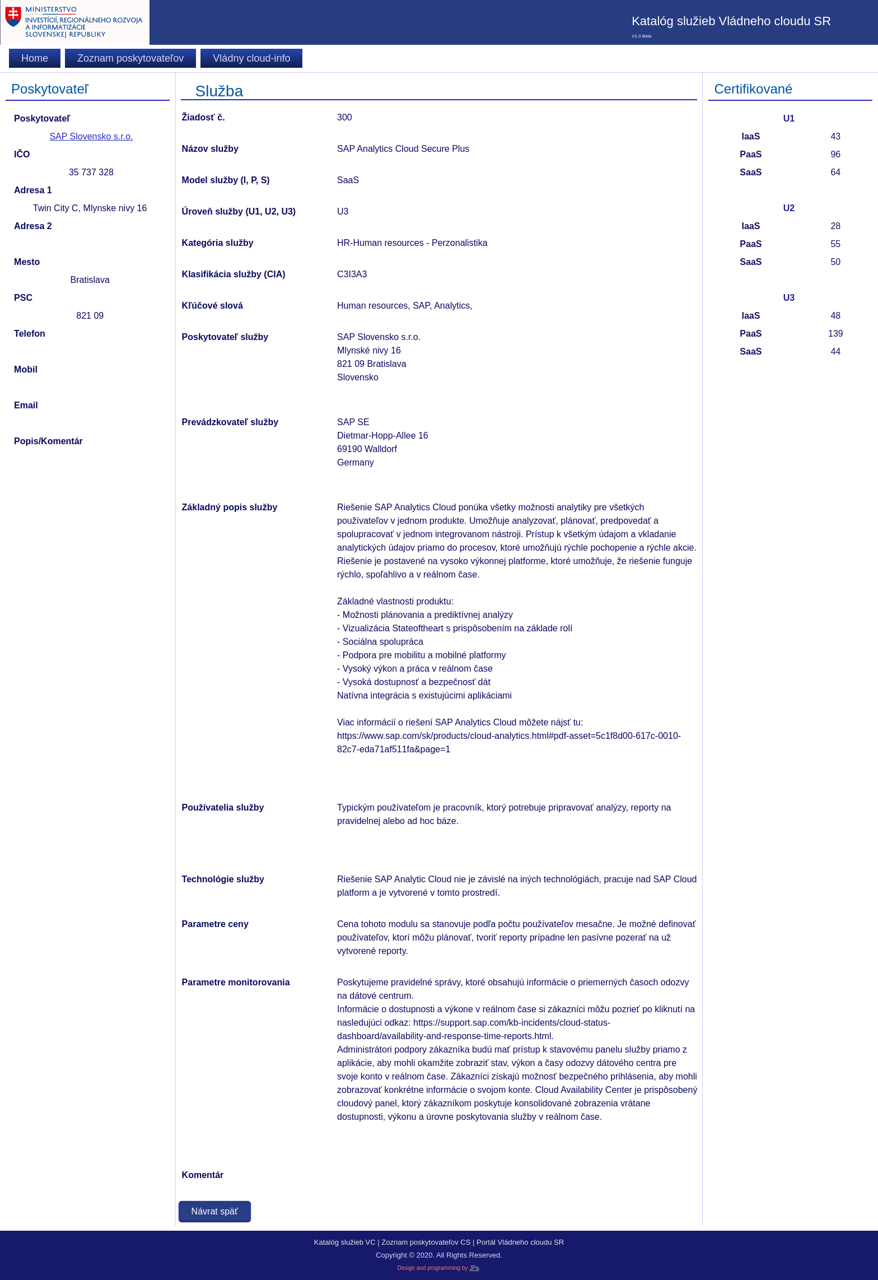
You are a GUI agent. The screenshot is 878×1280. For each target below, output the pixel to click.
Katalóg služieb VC (345, 1242)
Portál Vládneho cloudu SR (520, 1242)
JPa (474, 1268)
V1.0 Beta (641, 36)
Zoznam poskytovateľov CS (425, 1242)
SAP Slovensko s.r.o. (91, 136)
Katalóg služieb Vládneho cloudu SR (731, 21)
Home (34, 58)
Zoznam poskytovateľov (130, 58)
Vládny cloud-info (251, 58)
